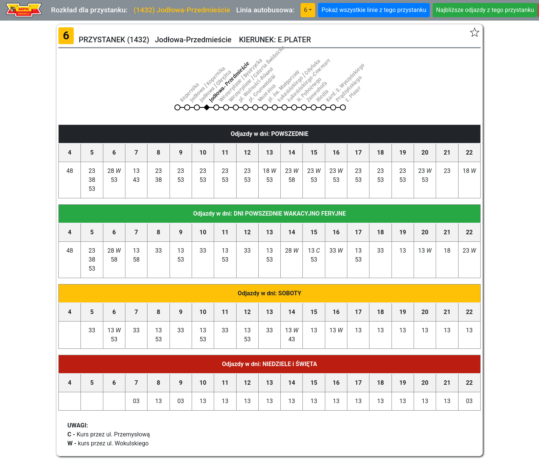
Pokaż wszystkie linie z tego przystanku (374, 9)
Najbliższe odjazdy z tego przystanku (485, 9)
